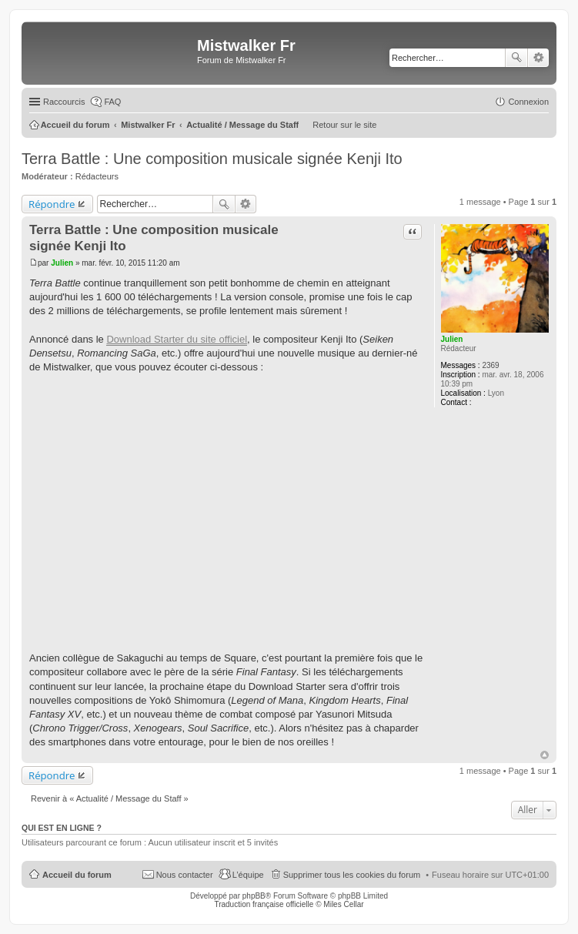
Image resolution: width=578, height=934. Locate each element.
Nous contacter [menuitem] (184, 874)
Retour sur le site (344, 124)
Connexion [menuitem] (528, 101)
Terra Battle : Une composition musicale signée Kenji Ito (212, 158)
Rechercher (516, 58)
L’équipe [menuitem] (248, 874)
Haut (544, 755)
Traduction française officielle (263, 904)
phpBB (254, 896)
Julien (452, 339)
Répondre (51, 204)
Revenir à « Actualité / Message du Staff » (110, 798)
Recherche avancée (538, 58)
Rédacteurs (97, 176)
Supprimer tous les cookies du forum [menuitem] (352, 874)
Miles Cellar (343, 904)
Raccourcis (64, 101)
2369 (490, 365)
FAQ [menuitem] (112, 101)
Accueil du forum (77, 874)
